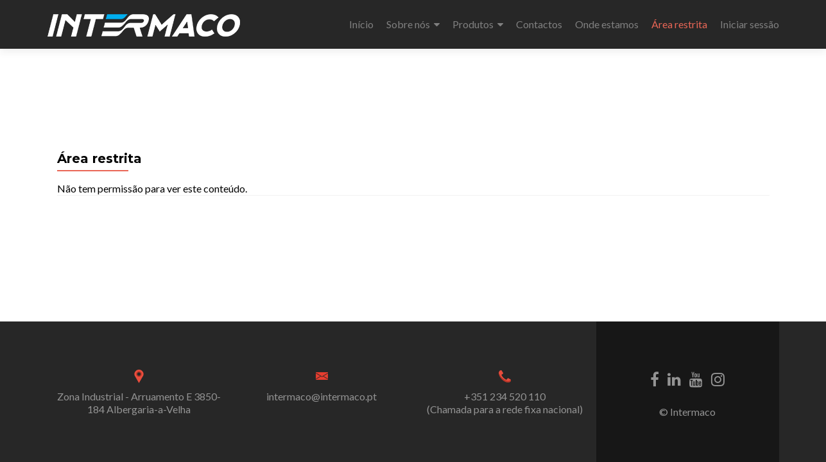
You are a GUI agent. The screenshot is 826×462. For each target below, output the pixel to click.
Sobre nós (408, 24)
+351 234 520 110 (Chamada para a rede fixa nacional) (505, 402)
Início (361, 24)
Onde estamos (607, 24)
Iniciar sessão (749, 24)
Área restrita (679, 24)
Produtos (473, 24)
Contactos (539, 24)
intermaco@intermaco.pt (321, 396)
